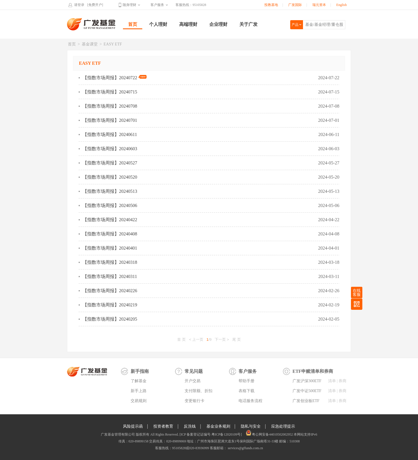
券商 (342, 381)
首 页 (181, 339)
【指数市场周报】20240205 (110, 319)
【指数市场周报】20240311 (110, 276)
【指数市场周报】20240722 (115, 77)
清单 (332, 381)
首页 (132, 24)
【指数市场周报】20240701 (110, 120)
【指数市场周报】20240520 (110, 177)
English (341, 5)
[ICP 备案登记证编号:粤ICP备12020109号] (210, 434)
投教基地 (271, 5)
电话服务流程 (250, 401)
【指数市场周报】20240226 (110, 290)
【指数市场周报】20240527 (110, 162)
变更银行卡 (194, 401)
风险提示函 (133, 426)
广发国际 (295, 5)
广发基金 (91, 24)
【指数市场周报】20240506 (110, 205)
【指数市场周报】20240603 (110, 148)
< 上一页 (196, 339)
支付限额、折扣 (198, 391)
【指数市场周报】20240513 (110, 191)
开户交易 (192, 381)
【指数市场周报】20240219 (110, 304)
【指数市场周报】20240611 (110, 134)
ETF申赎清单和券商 (312, 371)
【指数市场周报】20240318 (110, 262)
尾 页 (236, 339)
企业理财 (218, 24)
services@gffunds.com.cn (245, 448)
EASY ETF (113, 44)
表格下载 (246, 391)
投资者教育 (163, 426)
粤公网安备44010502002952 (272, 434)
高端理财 (188, 24)
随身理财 (129, 5)
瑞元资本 (319, 5)
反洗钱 (190, 426)
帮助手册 (246, 381)
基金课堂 (90, 44)
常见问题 (194, 371)
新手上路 (139, 391)
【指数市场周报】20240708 (110, 106)
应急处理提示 (283, 426)
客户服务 (157, 5)
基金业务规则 (218, 426)
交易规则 (139, 401)
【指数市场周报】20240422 (110, 219)
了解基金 (139, 381)
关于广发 (248, 24)
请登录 (79, 5)
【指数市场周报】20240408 (110, 233)
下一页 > (222, 339)
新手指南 (140, 371)
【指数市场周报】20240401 (110, 248)
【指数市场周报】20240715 (110, 91)
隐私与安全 (251, 426)
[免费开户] (95, 5)
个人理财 (158, 24)
